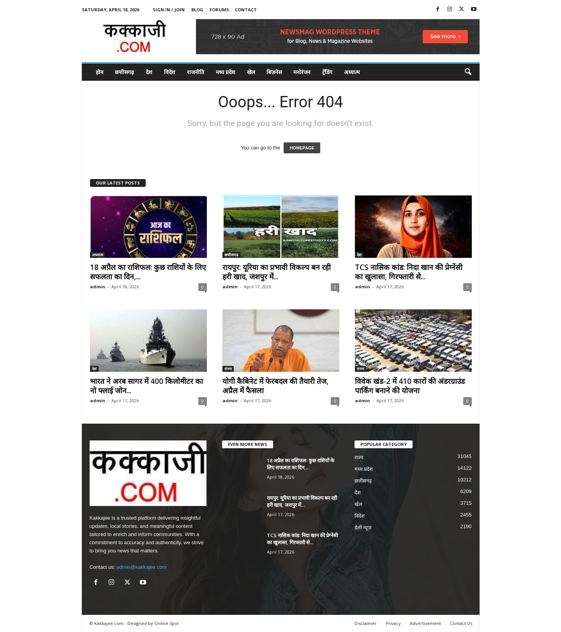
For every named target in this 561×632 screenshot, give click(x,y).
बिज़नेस (274, 72)
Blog (197, 9)
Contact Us (461, 623)
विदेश (169, 72)
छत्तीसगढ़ (124, 72)
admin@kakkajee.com (141, 567)
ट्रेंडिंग (327, 72)
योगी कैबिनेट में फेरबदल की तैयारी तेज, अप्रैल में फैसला (275, 386)
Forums (219, 9)
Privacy (393, 623)
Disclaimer (366, 623)
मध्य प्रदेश (225, 72)
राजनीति (195, 72)
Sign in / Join (169, 9)
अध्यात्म (352, 72)
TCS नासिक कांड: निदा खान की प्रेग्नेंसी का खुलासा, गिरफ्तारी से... (408, 272)
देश (149, 72)
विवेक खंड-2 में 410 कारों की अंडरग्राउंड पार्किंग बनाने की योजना (410, 386)
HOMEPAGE (301, 148)
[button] (467, 72)
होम (99, 72)
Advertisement (425, 623)
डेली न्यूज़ (363, 528)
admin (97, 286)
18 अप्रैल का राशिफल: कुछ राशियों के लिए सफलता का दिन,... (148, 272)
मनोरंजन (301, 72)
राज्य (228, 368)
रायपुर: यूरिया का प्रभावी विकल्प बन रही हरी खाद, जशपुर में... (276, 272)
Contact (246, 9)
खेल (251, 72)
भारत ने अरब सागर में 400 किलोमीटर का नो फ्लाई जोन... (146, 386)
